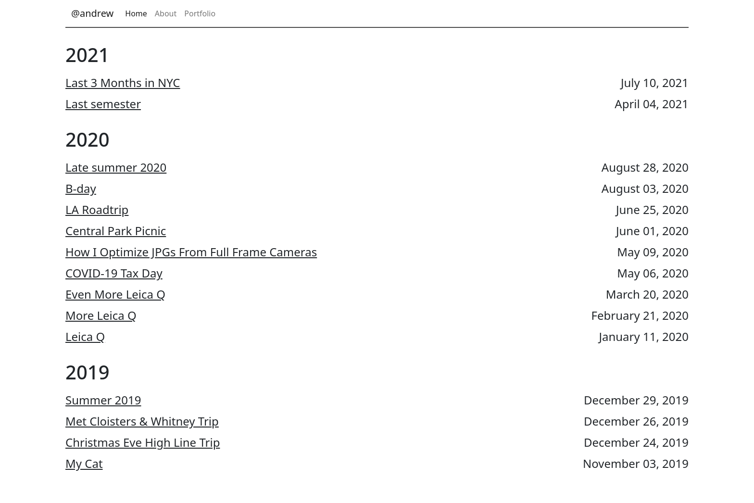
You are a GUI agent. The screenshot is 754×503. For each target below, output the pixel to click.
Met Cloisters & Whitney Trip (142, 421)
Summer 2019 (103, 400)
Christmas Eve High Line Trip (142, 442)
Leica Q (85, 336)
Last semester (103, 104)
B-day (80, 188)
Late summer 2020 (115, 167)
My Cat (84, 463)
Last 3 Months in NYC (122, 82)
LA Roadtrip (96, 209)
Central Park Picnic (115, 231)
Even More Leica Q (115, 294)
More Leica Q (101, 315)
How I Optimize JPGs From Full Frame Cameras (191, 252)
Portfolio (199, 13)
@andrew (92, 13)
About (165, 13)
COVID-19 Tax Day (114, 273)
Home (136, 13)
